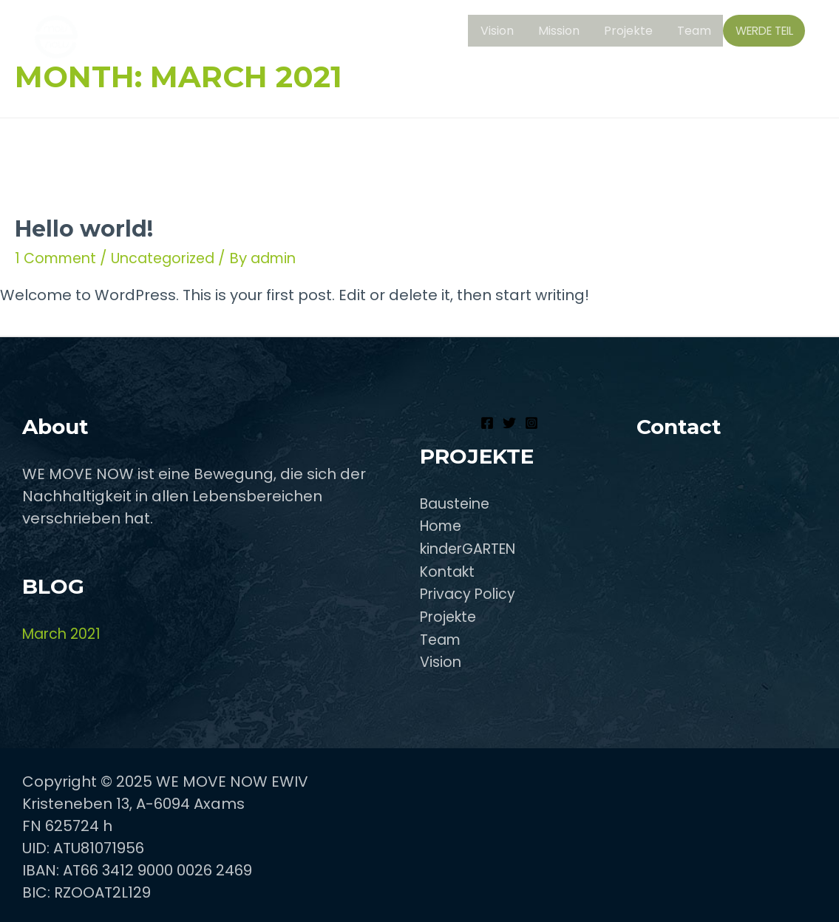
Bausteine (457, 503)
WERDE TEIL (765, 32)
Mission (567, 31)
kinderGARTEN (472, 548)
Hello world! (84, 229)
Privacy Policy (469, 592)
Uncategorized (170, 258)
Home (442, 525)
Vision (507, 31)
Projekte (634, 31)
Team (698, 31)
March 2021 (64, 633)
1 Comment (58, 258)
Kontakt (449, 570)
